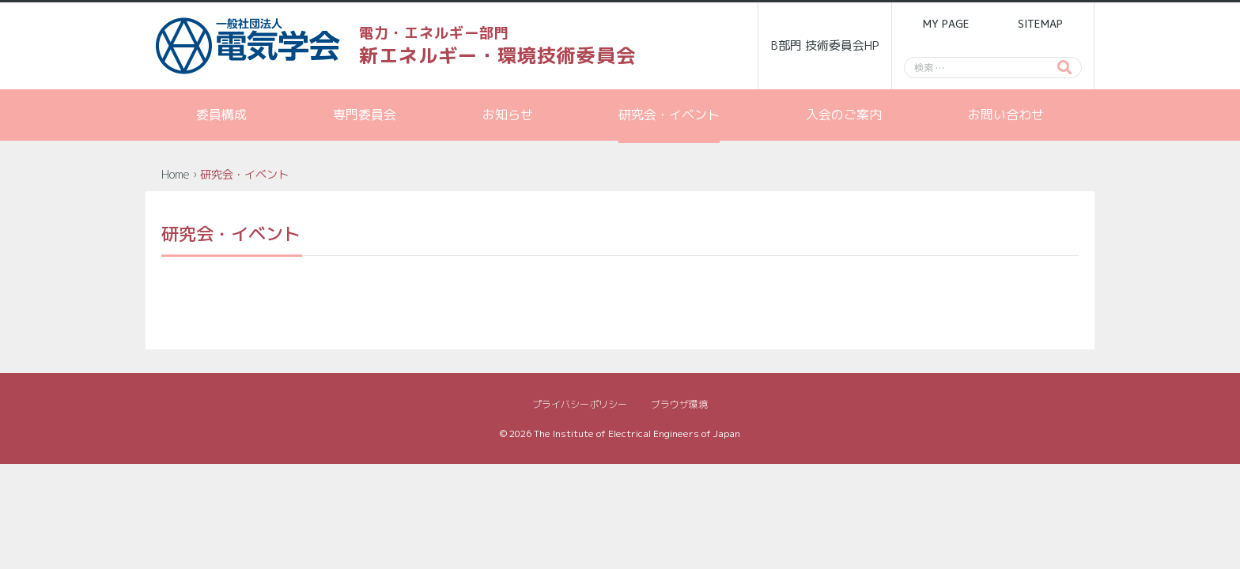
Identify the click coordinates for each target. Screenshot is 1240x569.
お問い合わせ (1006, 114)
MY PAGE (946, 24)
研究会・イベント (669, 114)
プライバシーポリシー (579, 404)
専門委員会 (364, 114)
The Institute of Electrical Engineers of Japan (637, 433)
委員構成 (221, 114)
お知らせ (507, 114)
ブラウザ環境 (679, 404)
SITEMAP (1040, 24)
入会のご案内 (844, 114)
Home (175, 174)
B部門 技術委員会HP (825, 45)
